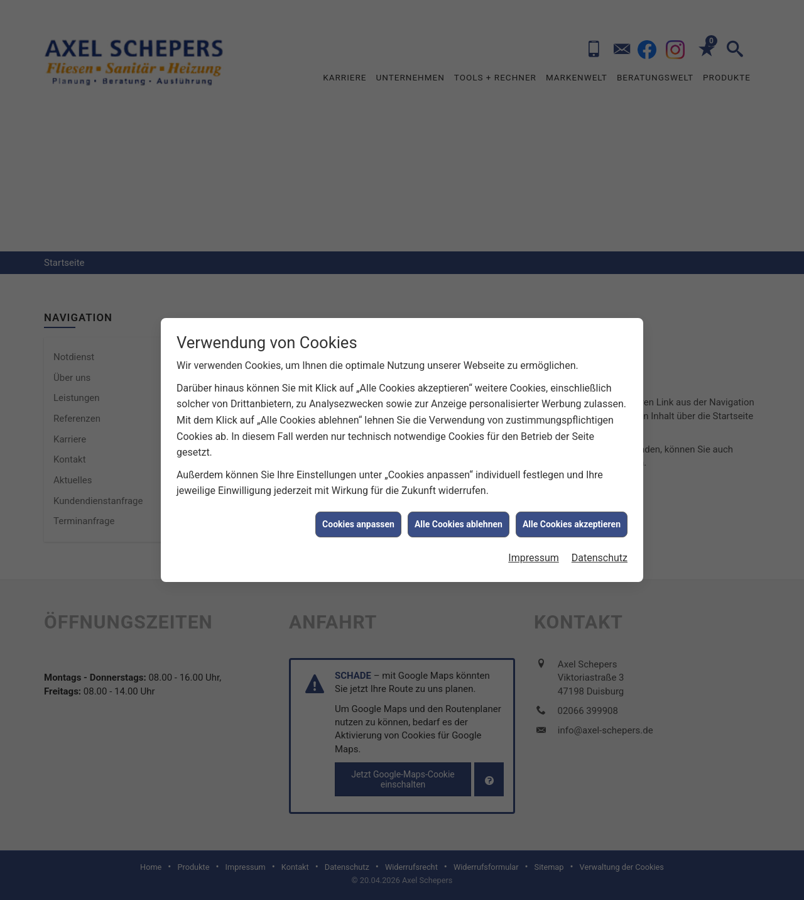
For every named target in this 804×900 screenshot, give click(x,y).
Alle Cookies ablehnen (459, 518)
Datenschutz (599, 552)
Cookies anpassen (358, 518)
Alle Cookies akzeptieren (572, 518)
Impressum (533, 552)
